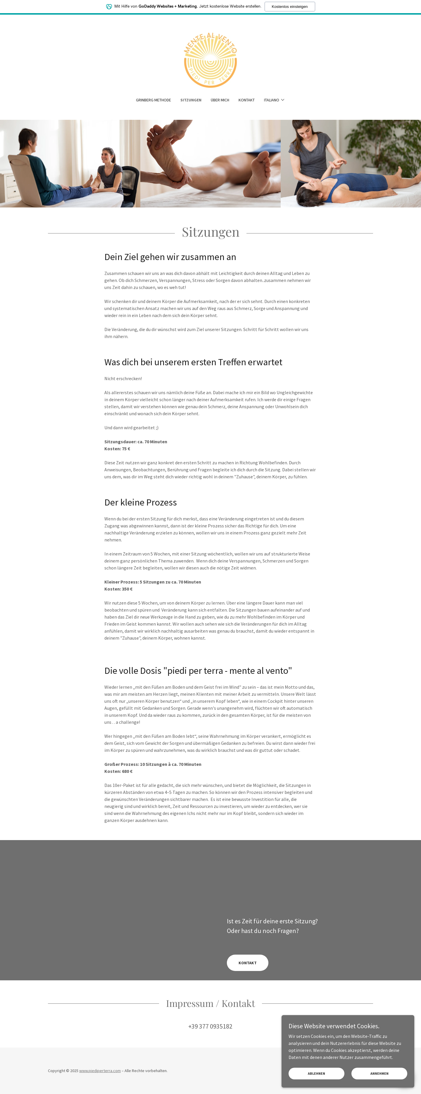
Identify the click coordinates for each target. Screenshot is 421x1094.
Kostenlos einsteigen (290, 6)
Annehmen (383, 1073)
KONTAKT (248, 962)
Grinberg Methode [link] (153, 100)
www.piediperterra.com (100, 1070)
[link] (210, 60)
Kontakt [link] (247, 100)
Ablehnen (328, 1073)
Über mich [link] (220, 100)
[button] (274, 99)
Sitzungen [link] (190, 100)
